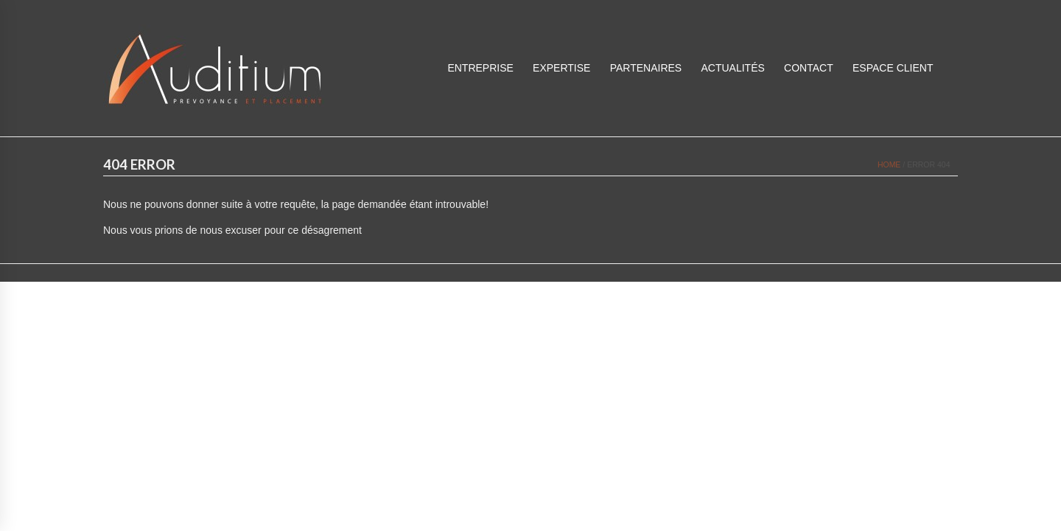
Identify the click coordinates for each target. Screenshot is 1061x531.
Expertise (561, 68)
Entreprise (480, 68)
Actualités (732, 68)
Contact (808, 68)
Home (889, 164)
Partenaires (646, 68)
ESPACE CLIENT (892, 68)
